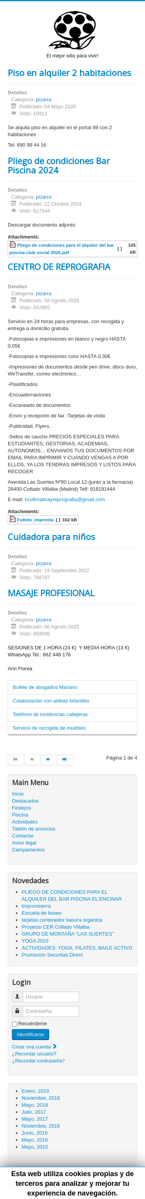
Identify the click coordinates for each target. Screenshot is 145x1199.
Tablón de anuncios (33, 829)
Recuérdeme (32, 1023)
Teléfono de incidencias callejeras (50, 714)
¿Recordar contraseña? (38, 1061)
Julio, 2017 (34, 1112)
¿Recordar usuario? (34, 1054)
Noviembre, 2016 (41, 1126)
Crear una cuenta (35, 1047)
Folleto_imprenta (35, 519)
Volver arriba (123, 1184)
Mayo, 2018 (35, 1105)
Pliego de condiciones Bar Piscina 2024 (59, 165)
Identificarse (30, 1034)
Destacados (25, 801)
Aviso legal (24, 843)
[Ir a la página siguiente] (49, 759)
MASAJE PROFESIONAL (51, 593)
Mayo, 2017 (35, 1119)
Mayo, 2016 (35, 1140)
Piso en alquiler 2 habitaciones (69, 72)
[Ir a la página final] (65, 759)
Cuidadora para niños (51, 536)
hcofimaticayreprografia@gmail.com (65, 499)
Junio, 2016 (35, 1133)
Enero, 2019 (35, 1091)
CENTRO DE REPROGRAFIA (59, 266)
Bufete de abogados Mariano (45, 687)
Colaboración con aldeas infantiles (51, 701)
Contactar (23, 836)
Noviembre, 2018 (41, 1098)
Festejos (21, 808)
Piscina (20, 815)
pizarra (43, 99)
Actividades (25, 822)
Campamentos (28, 850)
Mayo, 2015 (35, 1147)
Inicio (18, 794)
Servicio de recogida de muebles (49, 728)
